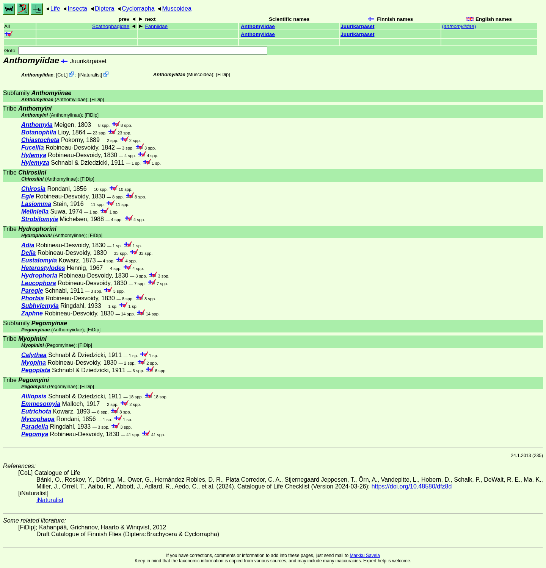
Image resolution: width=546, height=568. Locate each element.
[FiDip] (223, 74)
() (459, 26)
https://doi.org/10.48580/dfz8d (412, 486)
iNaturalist (90, 75)
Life (55, 8)
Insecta (77, 8)
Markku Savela (365, 555)
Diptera (105, 8)
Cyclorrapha (138, 8)
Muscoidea (176, 8)
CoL (61, 75)
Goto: (135, 50)
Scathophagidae (110, 26)
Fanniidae (156, 26)
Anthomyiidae (258, 26)
